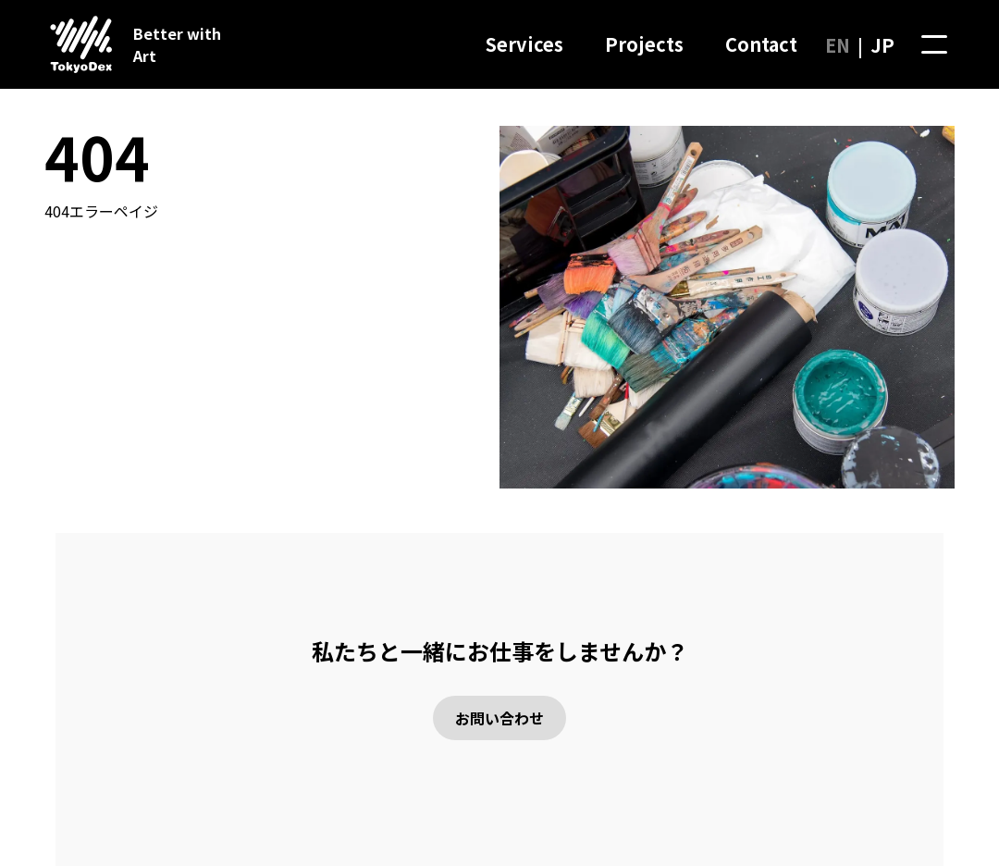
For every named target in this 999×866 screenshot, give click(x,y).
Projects (644, 44)
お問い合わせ (499, 718)
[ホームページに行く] (74, 44)
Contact (761, 44)
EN (837, 44)
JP (882, 44)
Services (524, 44)
